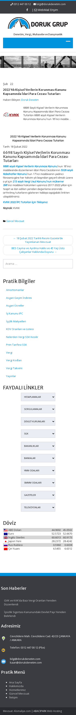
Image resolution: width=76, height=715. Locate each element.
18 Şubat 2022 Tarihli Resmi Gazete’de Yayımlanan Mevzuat (38, 240)
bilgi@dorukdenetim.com (51, 4)
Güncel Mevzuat (15, 221)
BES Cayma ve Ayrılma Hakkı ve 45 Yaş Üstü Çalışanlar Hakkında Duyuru (38, 250)
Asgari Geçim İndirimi (19, 298)
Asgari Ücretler (15, 305)
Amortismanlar (15, 290)
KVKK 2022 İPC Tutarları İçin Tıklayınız (25, 202)
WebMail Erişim (46, 10)
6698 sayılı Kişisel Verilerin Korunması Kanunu (30, 166)
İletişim (11, 697)
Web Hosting (54, 711)
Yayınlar (11, 376)
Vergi (9, 352)
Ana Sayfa (13, 682)
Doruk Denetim (30, 100)
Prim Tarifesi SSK (16, 344)
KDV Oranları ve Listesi (20, 329)
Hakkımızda (14, 686)
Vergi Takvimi (14, 368)
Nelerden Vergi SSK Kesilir (22, 337)
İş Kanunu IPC (14, 313)
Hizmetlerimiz (15, 690)
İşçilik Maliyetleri (16, 321)
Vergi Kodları (14, 360)
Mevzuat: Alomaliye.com (17, 711)
